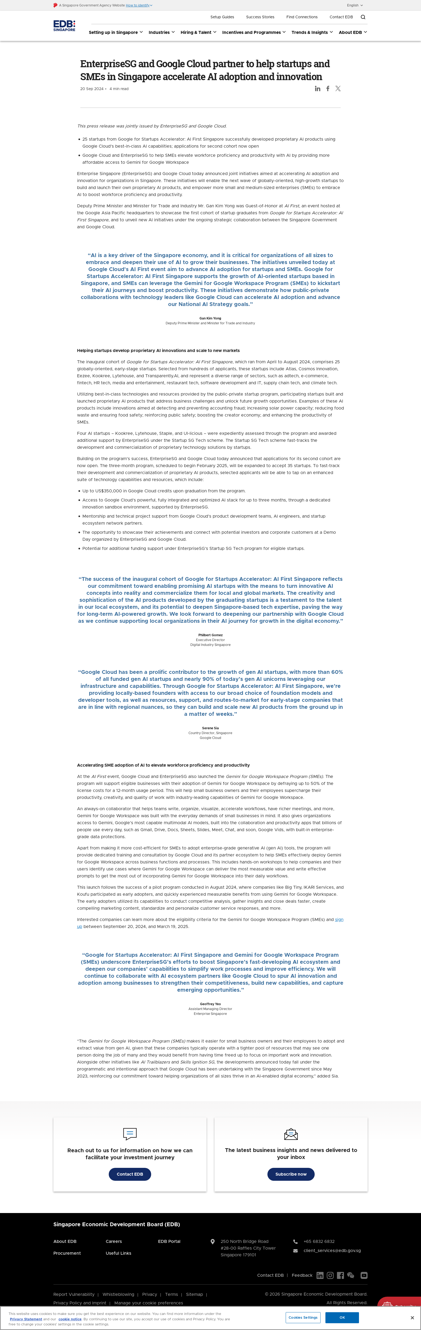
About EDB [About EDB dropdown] (353, 32)
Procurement (67, 1253)
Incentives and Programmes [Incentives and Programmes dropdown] (254, 32)
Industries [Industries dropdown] (162, 32)
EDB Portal (169, 1241)
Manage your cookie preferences (148, 1303)
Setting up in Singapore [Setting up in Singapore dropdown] (116, 32)
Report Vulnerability (74, 1294)
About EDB (65, 1241)
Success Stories (260, 17)
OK (342, 1317)
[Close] (412, 1318)
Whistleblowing (118, 1294)
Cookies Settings (303, 1317)
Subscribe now (291, 1174)
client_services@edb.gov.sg (332, 1251)
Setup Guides (222, 17)
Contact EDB (341, 17)
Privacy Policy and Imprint (79, 1303)
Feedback (302, 1275)
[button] (139, 5)
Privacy (149, 1294)
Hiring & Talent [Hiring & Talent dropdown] (199, 32)
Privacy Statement (26, 1319)
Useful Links (118, 1253)
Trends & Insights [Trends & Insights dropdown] (312, 32)
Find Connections (302, 17)
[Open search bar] (363, 17)
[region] (210, 1318)
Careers (114, 1241)
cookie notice (70, 1319)
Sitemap (194, 1294)
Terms (171, 1294)
